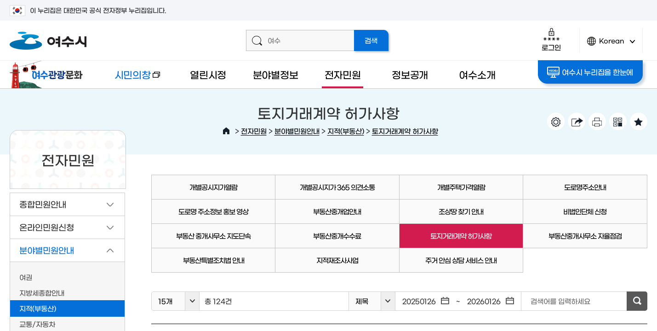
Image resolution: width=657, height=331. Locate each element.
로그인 (551, 39)
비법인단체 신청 (584, 211)
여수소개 (477, 74)
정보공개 (410, 74)
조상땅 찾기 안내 (461, 211)
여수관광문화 (49, 74)
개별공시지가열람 (213, 186)
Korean (611, 45)
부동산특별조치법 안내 (213, 260)
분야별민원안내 (297, 130)
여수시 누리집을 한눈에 (590, 72)
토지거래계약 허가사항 (405, 130)
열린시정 (208, 74)
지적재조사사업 (337, 260)
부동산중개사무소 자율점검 (585, 235)
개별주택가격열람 (461, 186)
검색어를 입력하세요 (560, 300)
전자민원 (343, 74)
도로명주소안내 (585, 186)
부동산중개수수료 (337, 235)
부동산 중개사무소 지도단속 (213, 235)
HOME (226, 131)
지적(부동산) (345, 130)
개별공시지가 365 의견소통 (337, 186)
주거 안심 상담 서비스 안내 (461, 260)
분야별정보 (275, 74)
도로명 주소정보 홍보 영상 (213, 211)
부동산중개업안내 (337, 211)
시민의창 (129, 78)
